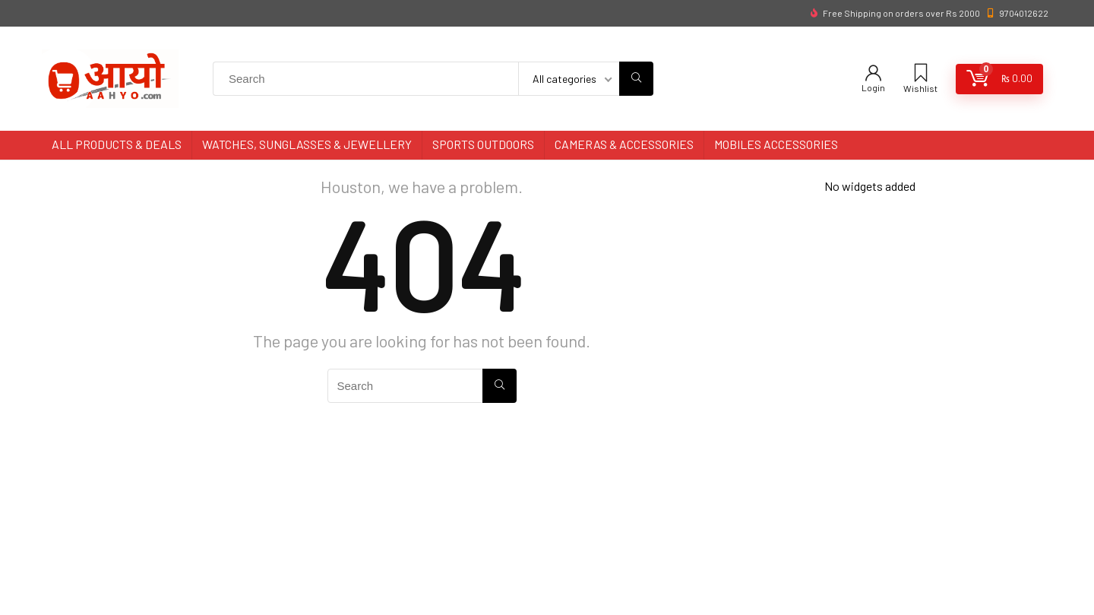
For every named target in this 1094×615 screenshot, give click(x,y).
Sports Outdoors (483, 144)
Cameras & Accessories (624, 144)
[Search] (636, 79)
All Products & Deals (117, 144)
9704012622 (1023, 13)
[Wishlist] (921, 73)
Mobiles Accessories (776, 144)
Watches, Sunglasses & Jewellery (307, 144)
